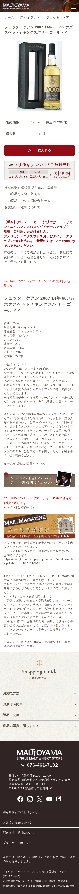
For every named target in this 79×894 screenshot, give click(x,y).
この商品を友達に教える (22, 194)
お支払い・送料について (22, 207)
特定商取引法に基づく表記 (20, 812)
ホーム (9, 17)
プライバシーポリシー (17, 842)
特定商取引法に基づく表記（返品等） (32, 187)
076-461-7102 (42, 765)
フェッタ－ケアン (59, 17)
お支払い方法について (17, 822)
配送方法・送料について (19, 832)
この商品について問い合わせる (27, 200)
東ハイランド (30, 17)
